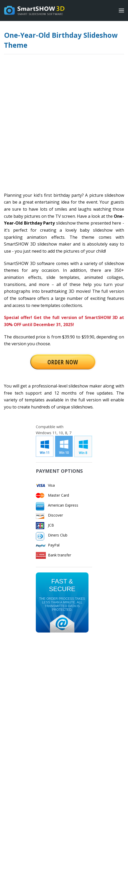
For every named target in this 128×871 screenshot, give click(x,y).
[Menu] (121, 10)
